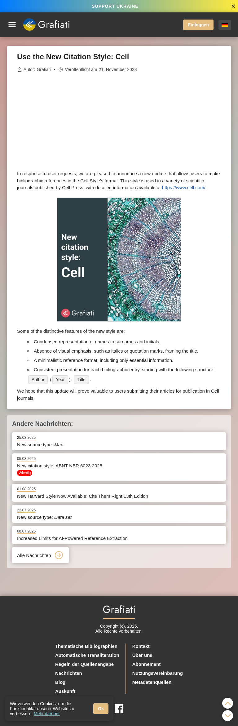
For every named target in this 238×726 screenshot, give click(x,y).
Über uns (142, 655)
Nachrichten (68, 673)
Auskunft (65, 691)
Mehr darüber (47, 713)
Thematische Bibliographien (86, 646)
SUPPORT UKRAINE (115, 6)
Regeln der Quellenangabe (84, 664)
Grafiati (44, 69)
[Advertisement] (119, 121)
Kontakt (141, 646)
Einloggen (198, 24)
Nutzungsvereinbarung (157, 673)
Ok (101, 708)
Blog (60, 682)
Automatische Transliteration (87, 655)
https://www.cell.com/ (183, 187)
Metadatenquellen (152, 682)
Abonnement (146, 664)
